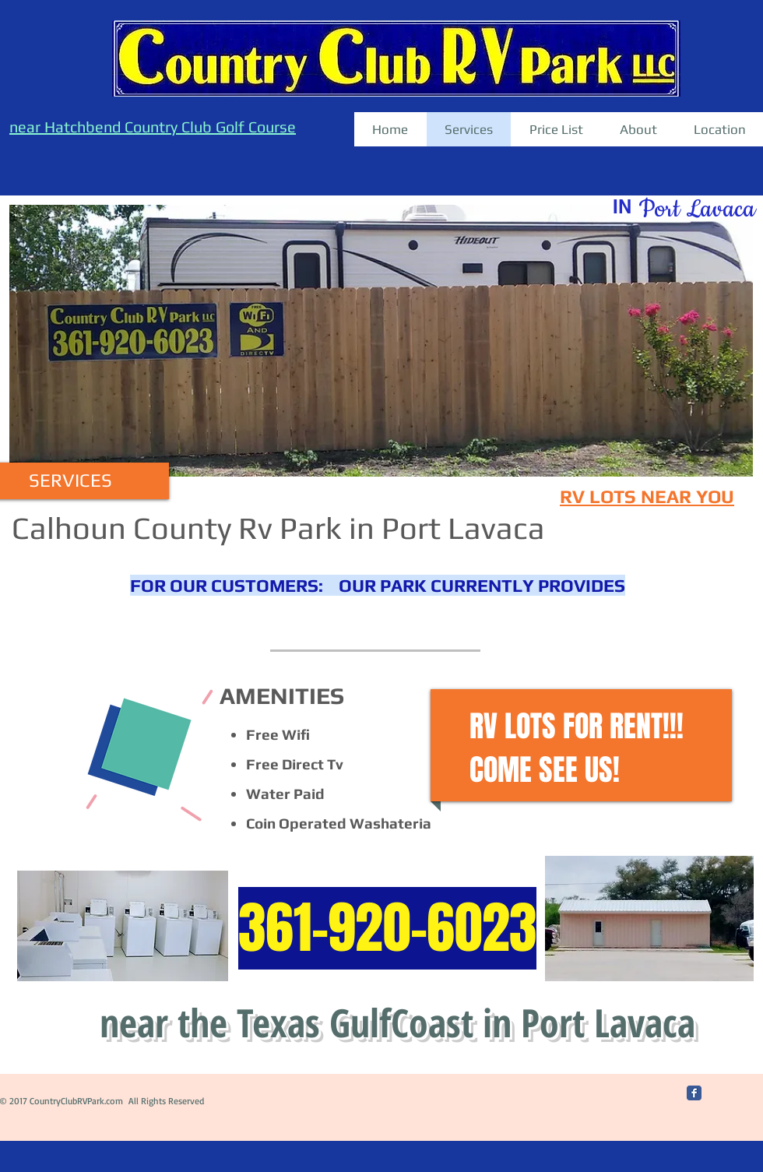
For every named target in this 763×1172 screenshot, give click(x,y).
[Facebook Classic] (694, 1093)
